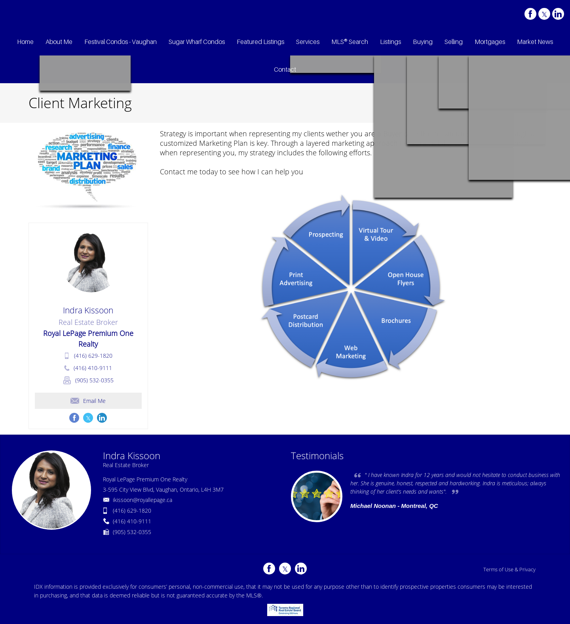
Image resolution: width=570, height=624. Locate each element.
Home (485, 103)
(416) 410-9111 (93, 368)
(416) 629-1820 (93, 355)
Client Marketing (519, 103)
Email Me (88, 401)
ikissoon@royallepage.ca (142, 500)
